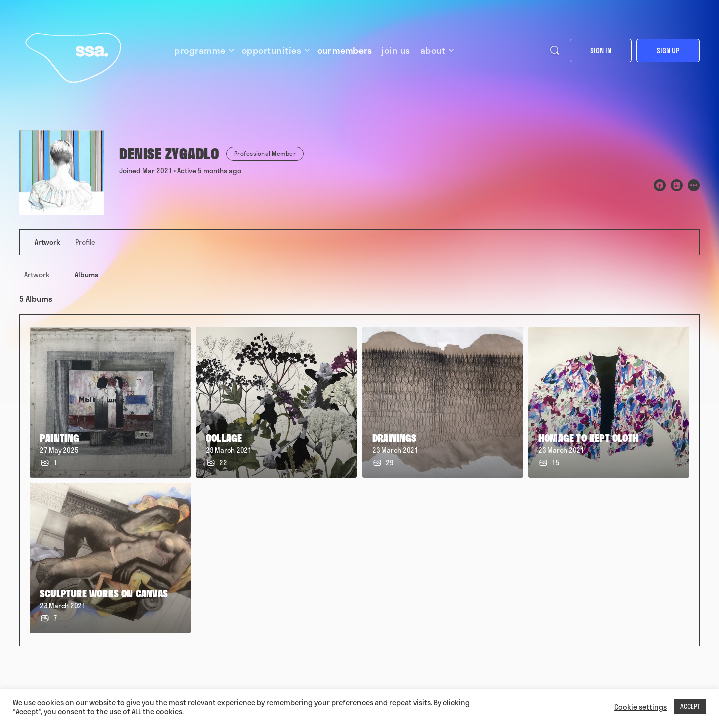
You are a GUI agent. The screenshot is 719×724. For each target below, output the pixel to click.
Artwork (37, 274)
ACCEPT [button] (690, 706)
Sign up (668, 50)
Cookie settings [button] (640, 706)
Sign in (600, 50)
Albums (86, 274)
